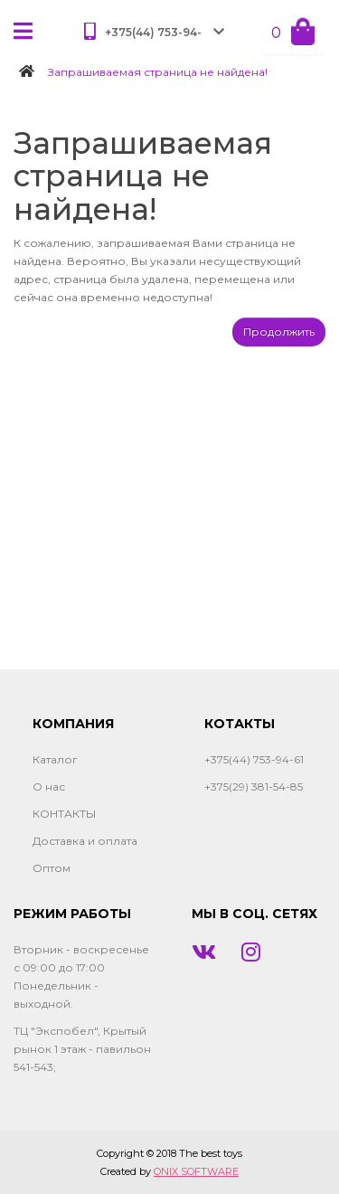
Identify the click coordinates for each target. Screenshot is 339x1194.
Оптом (52, 868)
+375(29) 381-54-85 (253, 786)
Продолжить (279, 331)
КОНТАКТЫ (64, 813)
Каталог (55, 759)
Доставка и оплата (85, 841)
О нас (49, 786)
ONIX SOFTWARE (196, 1171)
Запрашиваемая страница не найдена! (158, 72)
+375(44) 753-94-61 (254, 759)
